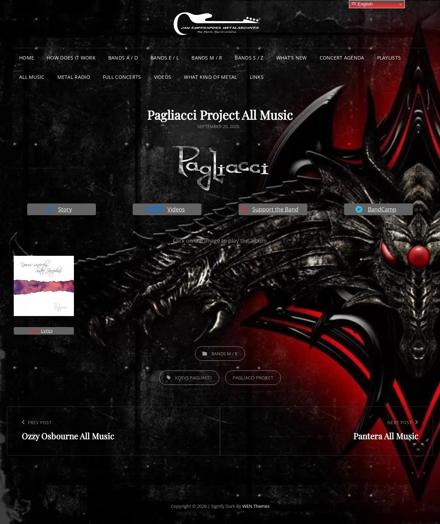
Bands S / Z (249, 57)
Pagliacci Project (253, 378)
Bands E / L (165, 57)
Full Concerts (122, 77)
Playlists (389, 57)
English (362, 4)
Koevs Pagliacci (193, 378)
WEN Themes (256, 506)
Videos (163, 77)
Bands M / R (206, 57)
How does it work (71, 57)
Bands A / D (123, 57)
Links (257, 77)
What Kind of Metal (210, 77)
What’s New (291, 57)
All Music (32, 77)
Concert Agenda (342, 57)
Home (26, 57)
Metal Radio (73, 77)
